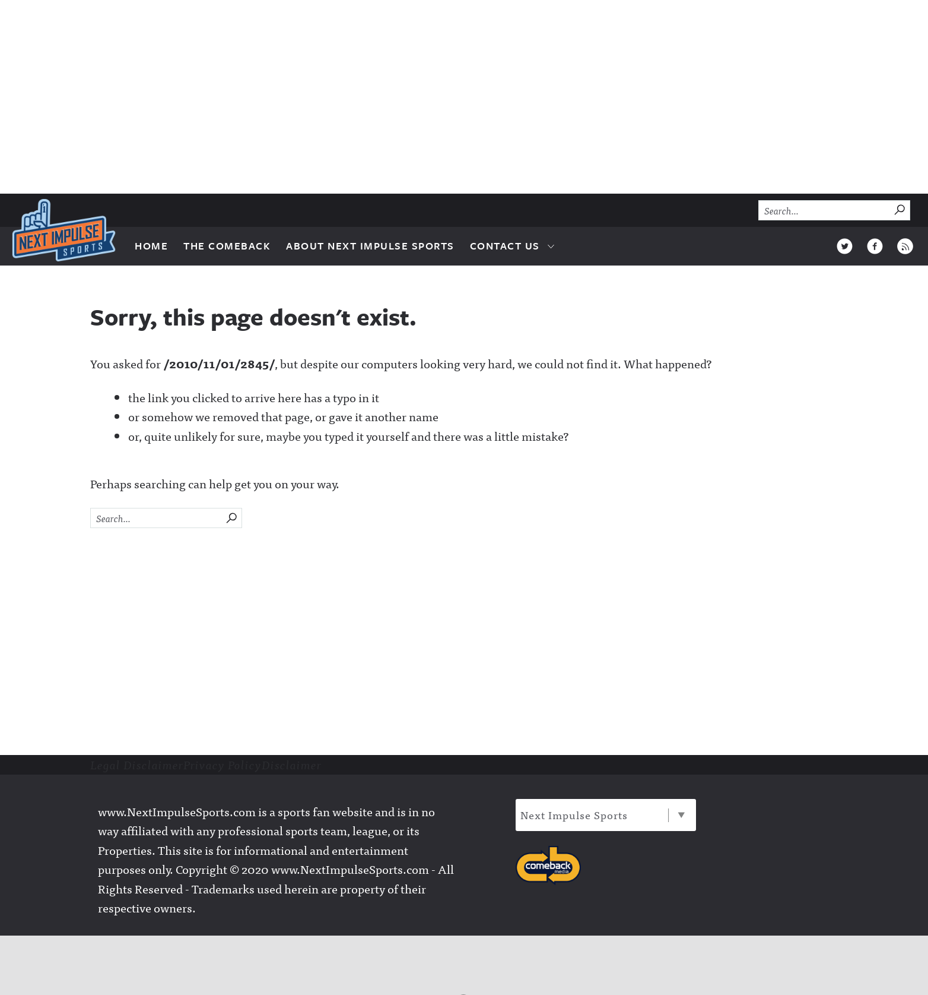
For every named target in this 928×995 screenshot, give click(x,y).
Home (151, 245)
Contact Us (505, 245)
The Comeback (227, 245)
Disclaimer (292, 764)
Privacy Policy (222, 764)
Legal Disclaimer (136, 764)
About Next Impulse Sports (370, 245)
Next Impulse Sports (602, 814)
